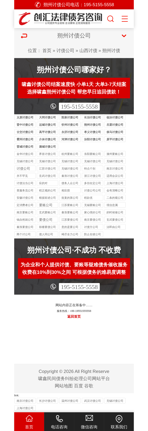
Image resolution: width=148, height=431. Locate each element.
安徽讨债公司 (25, 197)
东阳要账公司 (92, 153)
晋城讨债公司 (25, 146)
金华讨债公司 (25, 153)
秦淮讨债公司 (69, 175)
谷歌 (88, 385)
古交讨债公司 (25, 132)
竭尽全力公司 (69, 234)
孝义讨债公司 (92, 132)
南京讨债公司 (115, 168)
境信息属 (112, 205)
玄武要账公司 (47, 212)
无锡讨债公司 (69, 168)
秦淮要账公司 (69, 212)
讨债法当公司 (25, 183)
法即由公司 (114, 227)
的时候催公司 (115, 212)
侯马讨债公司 (115, 132)
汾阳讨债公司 (92, 139)
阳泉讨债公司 (69, 117)
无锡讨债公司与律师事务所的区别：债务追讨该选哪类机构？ (115, 162)
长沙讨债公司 (47, 400)
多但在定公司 (92, 183)
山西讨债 (88, 50)
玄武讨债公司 (47, 175)
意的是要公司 (69, 227)
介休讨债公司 (47, 139)
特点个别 (89, 168)
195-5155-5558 (79, 106)
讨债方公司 (91, 227)
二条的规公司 (115, 197)
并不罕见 (22, 175)
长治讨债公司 (92, 117)
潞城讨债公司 (47, 146)
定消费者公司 (25, 205)
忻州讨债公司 (69, 124)
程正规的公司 (47, 190)
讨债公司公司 (92, 190)
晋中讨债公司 (25, 124)
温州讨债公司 (69, 400)
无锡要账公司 (92, 205)
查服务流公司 (25, 190)
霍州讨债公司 (25, 139)
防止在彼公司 (92, 234)
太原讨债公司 (25, 117)
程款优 (88, 197)
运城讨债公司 (47, 124)
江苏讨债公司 (47, 168)
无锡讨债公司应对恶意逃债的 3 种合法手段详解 (92, 162)
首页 (46, 50)
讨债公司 (65, 50)
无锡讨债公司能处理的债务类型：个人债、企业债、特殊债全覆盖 (47, 162)
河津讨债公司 (69, 139)
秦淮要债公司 (25, 227)
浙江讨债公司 (92, 175)
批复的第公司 (69, 197)
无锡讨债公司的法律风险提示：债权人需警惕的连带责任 (25, 162)
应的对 (43, 183)
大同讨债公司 (47, 117)
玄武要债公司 (115, 219)
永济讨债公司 (69, 132)
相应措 (65, 190)
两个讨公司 (24, 234)
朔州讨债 (111, 50)
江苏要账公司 (69, 205)
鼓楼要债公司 (47, 227)
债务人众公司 (69, 183)
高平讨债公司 (47, 132)
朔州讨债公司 (92, 124)
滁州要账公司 (115, 153)
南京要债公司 (92, 219)
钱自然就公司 (25, 219)
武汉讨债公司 (92, 400)
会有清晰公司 (115, 190)
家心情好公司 (92, 212)
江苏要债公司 (69, 219)
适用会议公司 (115, 175)
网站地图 (64, 385)
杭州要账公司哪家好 (69, 154)
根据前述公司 (47, 197)
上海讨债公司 (115, 183)
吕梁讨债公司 (115, 124)
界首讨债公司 (47, 153)
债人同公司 (46, 234)
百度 (78, 385)
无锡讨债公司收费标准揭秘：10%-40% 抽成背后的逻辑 (69, 162)
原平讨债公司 (115, 139)
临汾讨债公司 (115, 117)
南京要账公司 (25, 212)
